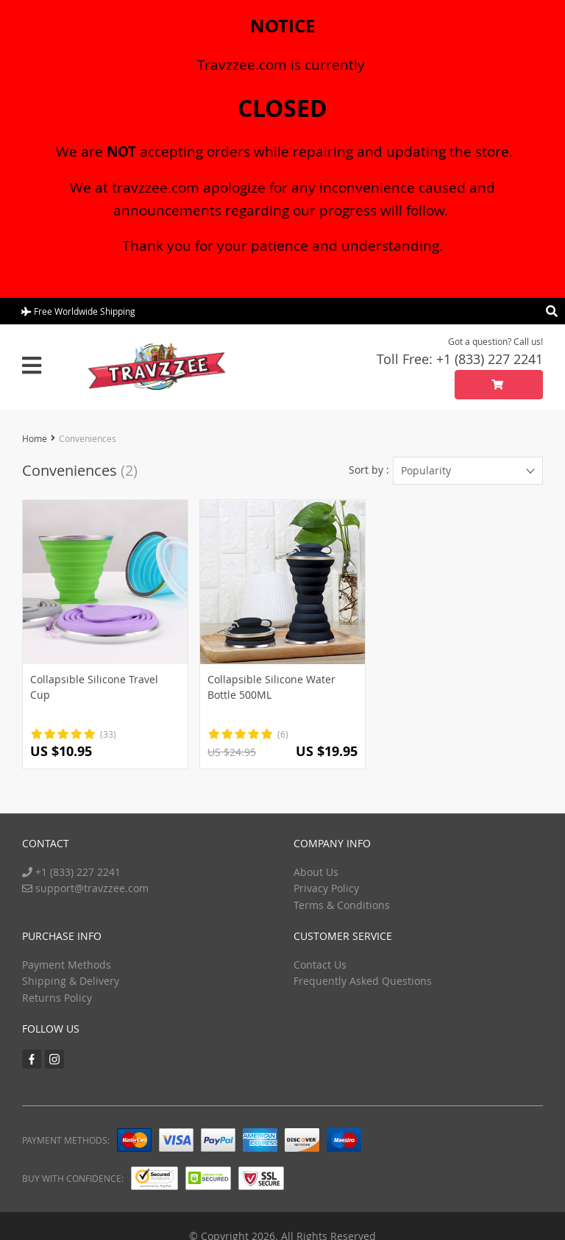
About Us (316, 872)
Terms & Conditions (342, 905)
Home (34, 438)
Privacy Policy (326, 888)
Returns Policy (57, 998)
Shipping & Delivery (70, 981)
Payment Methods (66, 965)
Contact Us (320, 965)
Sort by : (369, 470)
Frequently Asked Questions (363, 981)
